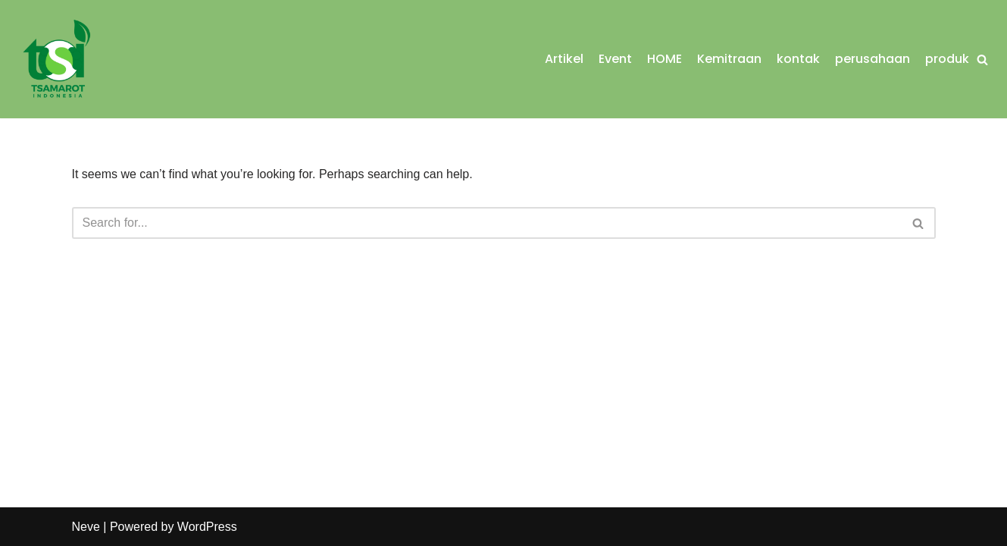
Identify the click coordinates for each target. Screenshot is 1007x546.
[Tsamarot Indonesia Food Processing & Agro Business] (56, 59)
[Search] (982, 59)
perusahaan (872, 58)
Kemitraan (729, 58)
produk (947, 58)
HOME (664, 58)
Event (615, 58)
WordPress (207, 526)
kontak (798, 58)
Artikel (564, 58)
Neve (86, 526)
